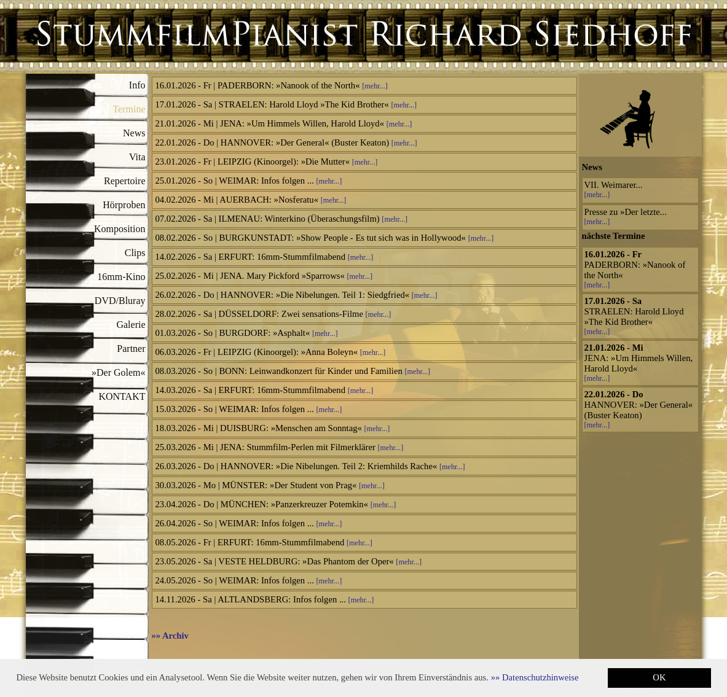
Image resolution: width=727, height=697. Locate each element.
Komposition (120, 229)
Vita (137, 157)
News (134, 133)
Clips (135, 252)
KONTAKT (121, 396)
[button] (535, 677)
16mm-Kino (121, 276)
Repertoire (125, 181)
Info (137, 85)
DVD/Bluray (120, 300)
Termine (128, 109)
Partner (131, 348)
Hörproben (124, 205)
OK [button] (659, 677)
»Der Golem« (119, 372)
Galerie (130, 324)
